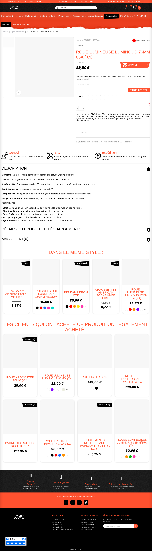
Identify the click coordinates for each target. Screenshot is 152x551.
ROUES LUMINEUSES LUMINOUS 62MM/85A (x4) (132, 442)
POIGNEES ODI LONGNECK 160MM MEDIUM (46, 293)
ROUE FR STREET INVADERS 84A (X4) (57, 442)
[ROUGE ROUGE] (105, 98)
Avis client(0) (15, 239)
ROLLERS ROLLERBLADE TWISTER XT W (131, 378)
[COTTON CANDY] (137, 94)
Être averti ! (139, 90)
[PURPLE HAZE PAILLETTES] (145, 94)
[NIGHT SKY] (133, 94)
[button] (125, 1)
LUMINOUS (79, 46)
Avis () (84, 132)
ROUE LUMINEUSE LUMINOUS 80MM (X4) (57, 377)
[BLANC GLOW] (129, 94)
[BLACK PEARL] (93, 98)
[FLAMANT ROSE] (113, 94)
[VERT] (105, 94)
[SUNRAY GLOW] (125, 94)
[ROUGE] (93, 94)
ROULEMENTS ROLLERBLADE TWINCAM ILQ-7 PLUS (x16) (94, 444)
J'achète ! (138, 65)
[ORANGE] (97, 94)
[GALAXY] (141, 94)
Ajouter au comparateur (87, 142)
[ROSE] (109, 94)
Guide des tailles (126, 142)
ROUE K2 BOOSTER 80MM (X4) (20, 379)
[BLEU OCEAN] (97, 98)
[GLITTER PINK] (117, 94)
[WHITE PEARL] (89, 98)
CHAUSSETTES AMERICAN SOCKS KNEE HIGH (105, 294)
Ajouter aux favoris (109, 142)
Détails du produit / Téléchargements (41, 229)
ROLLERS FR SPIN (95, 377)
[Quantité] (80, 108)
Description (14, 168)
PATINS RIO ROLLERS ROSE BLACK (20, 444)
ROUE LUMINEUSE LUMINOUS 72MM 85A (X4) (136, 294)
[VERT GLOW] (121, 94)
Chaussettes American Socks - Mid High (16, 293)
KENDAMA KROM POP (76, 294)
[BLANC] (89, 94)
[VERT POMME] (101, 98)
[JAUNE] (101, 94)
